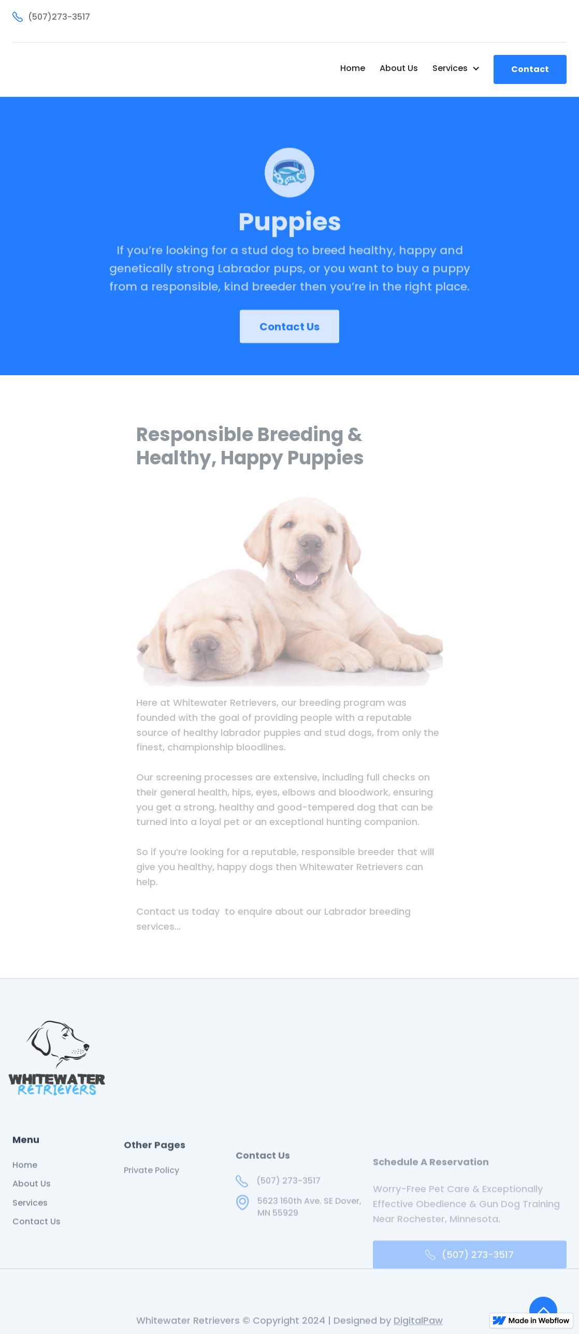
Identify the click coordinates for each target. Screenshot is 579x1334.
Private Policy (151, 1187)
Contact (530, 69)
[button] (456, 68)
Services (30, 1215)
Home (352, 68)
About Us (399, 68)
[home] (67, 69)
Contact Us (289, 338)
